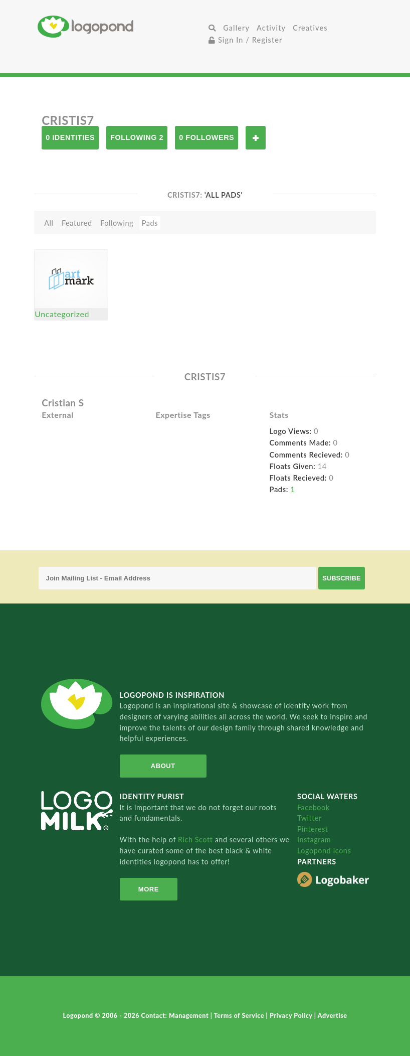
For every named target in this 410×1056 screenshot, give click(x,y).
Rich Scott (196, 839)
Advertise (332, 1015)
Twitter (309, 818)
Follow (256, 137)
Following (116, 223)
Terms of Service (240, 1015)
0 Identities (70, 137)
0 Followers (206, 137)
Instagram (314, 839)
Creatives (310, 28)
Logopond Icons (324, 850)
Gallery (236, 28)
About (162, 766)
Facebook (313, 807)
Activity (271, 28)
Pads (150, 223)
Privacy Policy (292, 1015)
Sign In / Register (246, 40)
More (148, 889)
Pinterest (312, 829)
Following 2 (136, 137)
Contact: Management (176, 1015)
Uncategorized (62, 314)
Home (121, 26)
